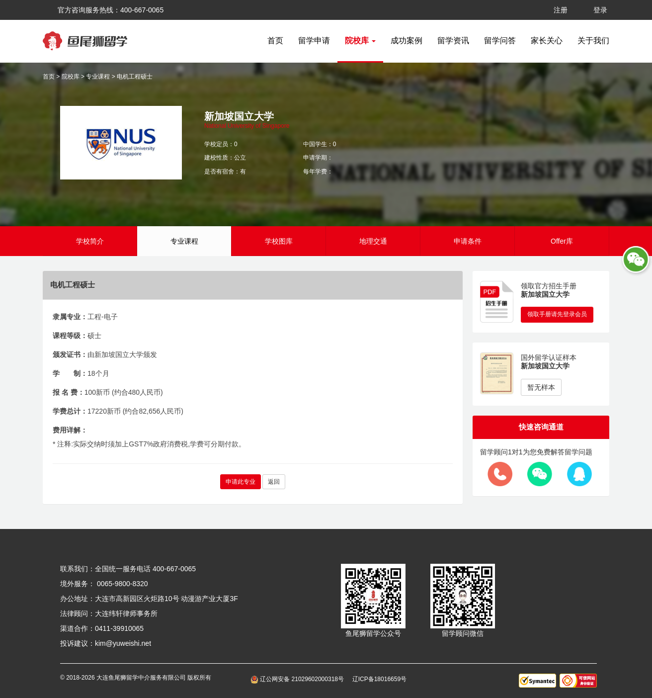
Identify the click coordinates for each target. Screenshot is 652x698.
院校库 (71, 76)
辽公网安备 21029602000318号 (298, 679)
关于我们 (593, 40)
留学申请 (314, 40)
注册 (561, 10)
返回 (274, 481)
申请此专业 (240, 481)
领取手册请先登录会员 (557, 314)
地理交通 (373, 241)
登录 (600, 10)
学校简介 (90, 241)
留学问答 (500, 40)
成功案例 (406, 40)
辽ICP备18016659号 (379, 679)
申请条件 (468, 241)
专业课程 (98, 76)
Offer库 (562, 241)
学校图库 (279, 241)
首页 (275, 40)
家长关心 (547, 40)
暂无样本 (541, 387)
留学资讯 (453, 40)
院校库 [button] (360, 40)
